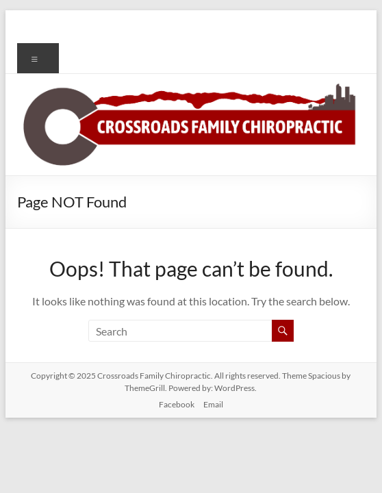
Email (213, 404)
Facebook (176, 404)
